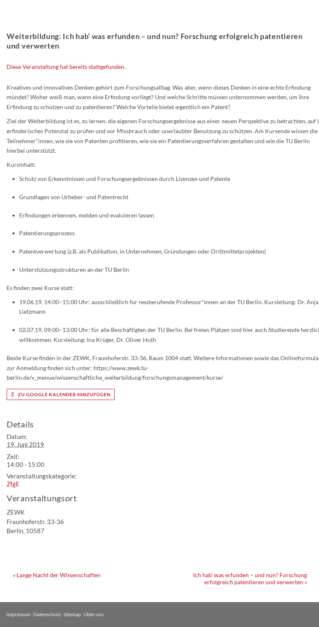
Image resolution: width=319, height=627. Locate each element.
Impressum (18, 614)
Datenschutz (47, 614)
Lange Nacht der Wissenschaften (57, 574)
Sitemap (72, 614)
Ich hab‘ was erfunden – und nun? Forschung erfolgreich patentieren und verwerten (250, 578)
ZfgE (13, 484)
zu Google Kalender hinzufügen (60, 394)
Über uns (93, 614)
